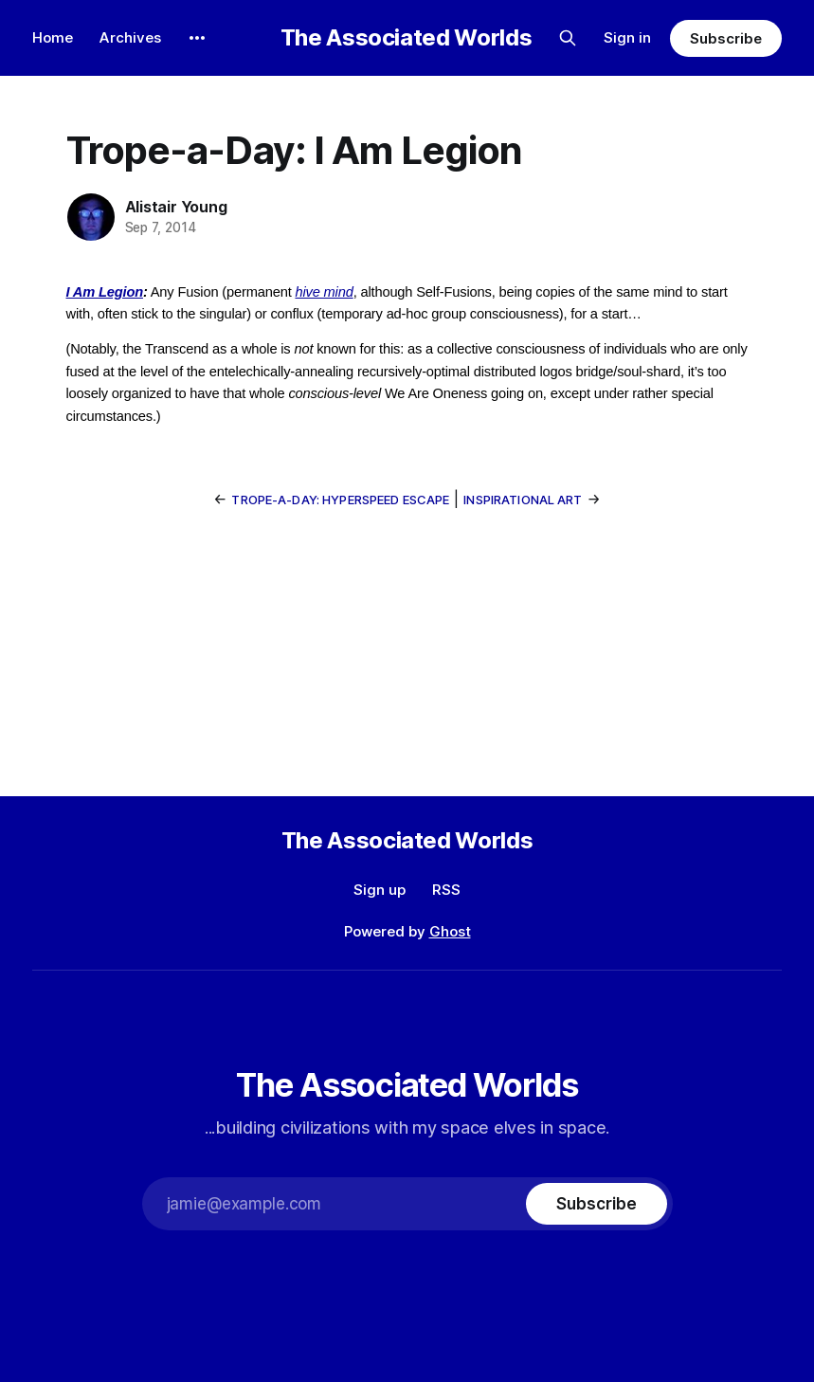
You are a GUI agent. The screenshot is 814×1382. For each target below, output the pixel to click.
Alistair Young (176, 206)
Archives (130, 37)
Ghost (450, 931)
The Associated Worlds (406, 38)
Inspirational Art (522, 499)
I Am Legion (104, 292)
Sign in (627, 37)
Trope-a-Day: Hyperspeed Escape (340, 499)
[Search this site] (567, 38)
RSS (446, 890)
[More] (197, 38)
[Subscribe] (596, 1204)
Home (52, 37)
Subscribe (725, 38)
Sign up (379, 890)
